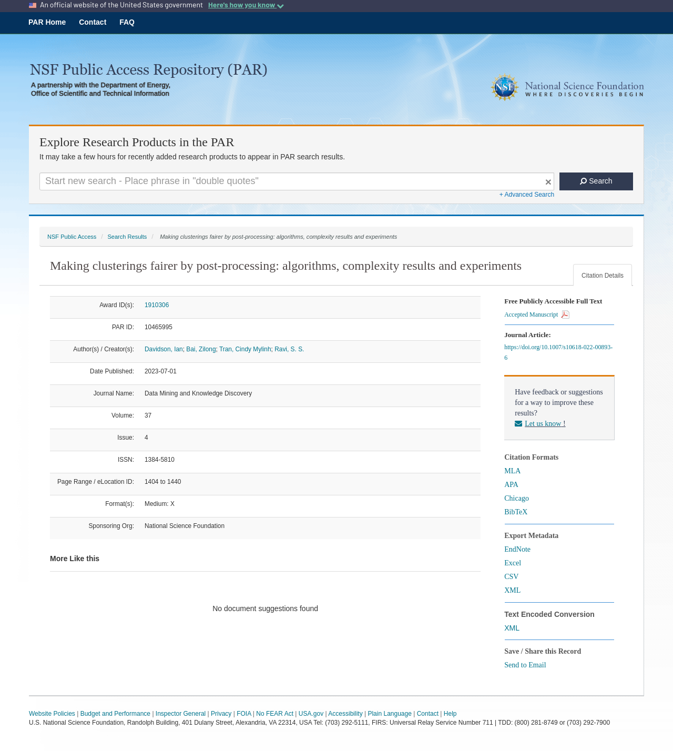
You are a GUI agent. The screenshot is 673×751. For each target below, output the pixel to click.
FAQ (127, 22)
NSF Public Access (71, 237)
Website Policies (52, 713)
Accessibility (345, 713)
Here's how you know (246, 4)
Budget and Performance (115, 713)
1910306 (157, 305)
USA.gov (311, 713)
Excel (512, 563)
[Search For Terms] (296, 181)
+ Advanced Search (526, 194)
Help (450, 713)
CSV (511, 577)
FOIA (244, 713)
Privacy (221, 713)
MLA (512, 471)
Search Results (127, 237)
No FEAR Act (274, 713)
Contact (92, 22)
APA (511, 485)
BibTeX (515, 512)
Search (596, 181)
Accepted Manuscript (536, 314)
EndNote (517, 549)
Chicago (516, 498)
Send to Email (525, 665)
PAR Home (47, 22)
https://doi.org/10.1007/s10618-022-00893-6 (558, 352)
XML (512, 590)
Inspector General (181, 713)
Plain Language (389, 713)
